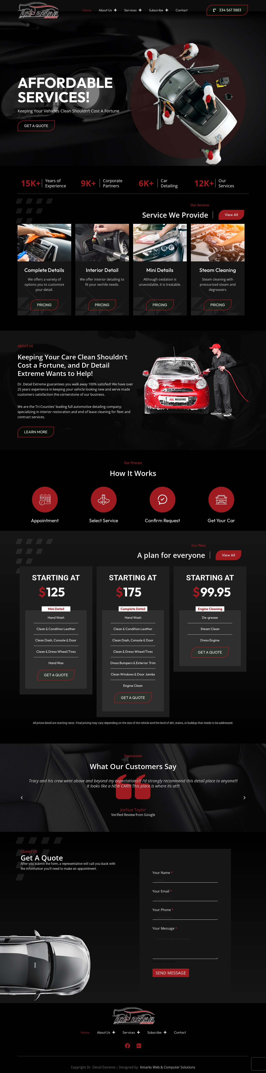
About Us (108, 10)
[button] (22, 798)
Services (133, 10)
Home (86, 10)
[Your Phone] (185, 918)
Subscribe (158, 10)
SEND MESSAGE (171, 973)
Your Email (162, 891)
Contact (182, 10)
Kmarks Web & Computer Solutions (167, 1067)
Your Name (163, 872)
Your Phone (163, 910)
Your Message (165, 928)
